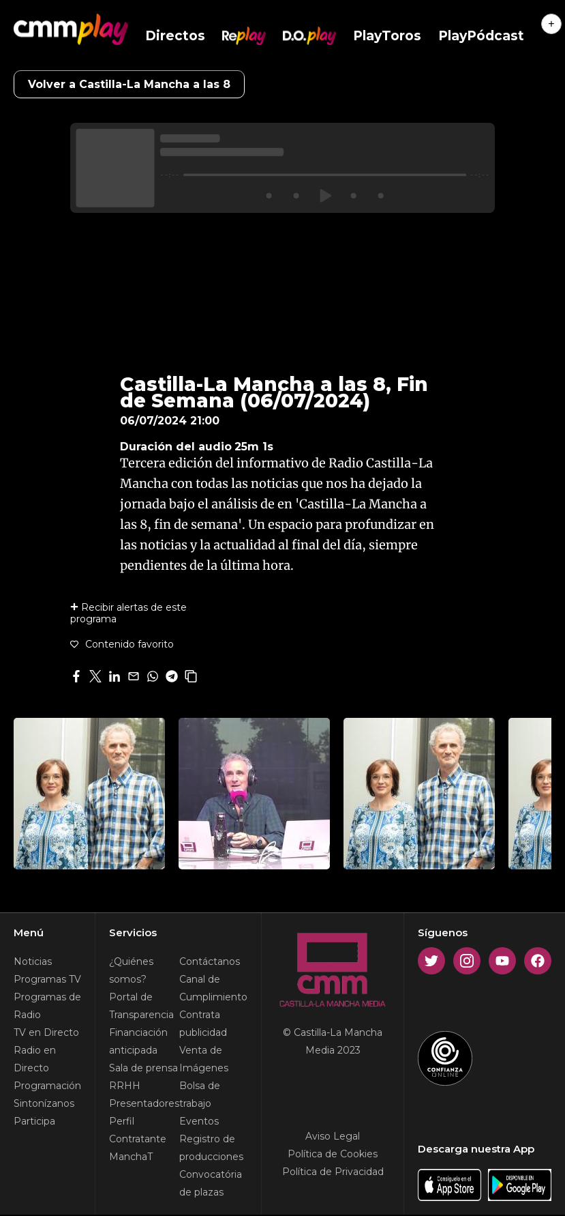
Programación (47, 1086)
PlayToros (387, 36)
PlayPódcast (481, 36)
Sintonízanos (44, 1103)
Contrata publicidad (203, 1024)
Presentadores (144, 1103)
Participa (34, 1121)
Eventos (199, 1121)
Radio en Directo (35, 1059)
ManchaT (131, 1156)
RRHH (124, 1086)
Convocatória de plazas (210, 1183)
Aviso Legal (332, 1136)
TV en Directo (46, 1032)
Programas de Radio (47, 1006)
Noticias (33, 961)
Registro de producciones (211, 1148)
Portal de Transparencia (141, 1006)
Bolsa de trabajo (199, 1095)
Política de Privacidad (333, 1172)
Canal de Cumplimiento (213, 988)
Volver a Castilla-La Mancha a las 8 (129, 84)
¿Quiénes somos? (131, 970)
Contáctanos (209, 961)
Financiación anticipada (138, 1041)
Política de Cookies (333, 1154)
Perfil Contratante (137, 1130)
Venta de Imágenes (203, 1059)
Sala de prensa (143, 1068)
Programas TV (47, 979)
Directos (175, 36)
